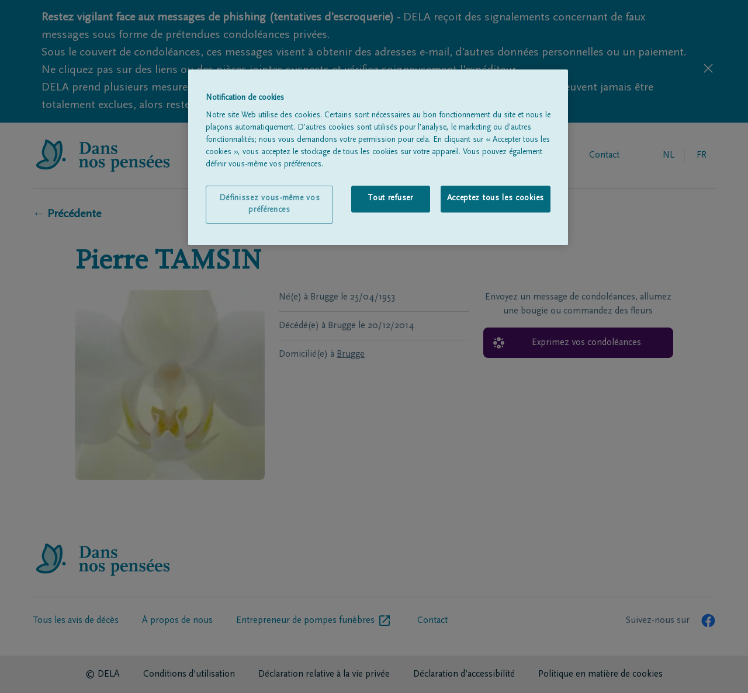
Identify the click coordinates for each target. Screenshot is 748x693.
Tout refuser (390, 198)
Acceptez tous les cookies (496, 198)
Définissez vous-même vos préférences (269, 204)
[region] (378, 157)
